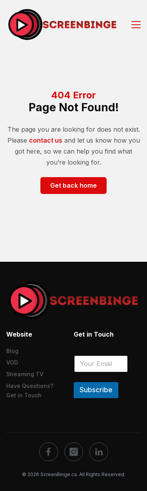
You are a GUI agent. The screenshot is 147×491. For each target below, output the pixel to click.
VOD (12, 362)
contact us (45, 140)
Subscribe (96, 390)
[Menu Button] (136, 24)
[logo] (73, 300)
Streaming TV (25, 374)
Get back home (73, 185)
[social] (48, 451)
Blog (12, 351)
